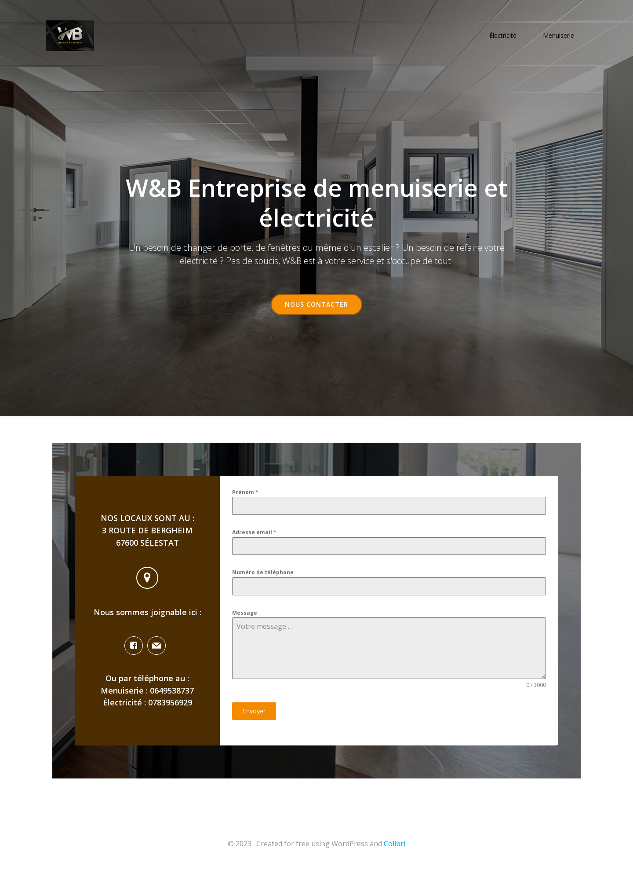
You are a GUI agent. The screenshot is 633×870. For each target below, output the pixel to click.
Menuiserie (558, 35)
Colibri (394, 843)
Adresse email (254, 532)
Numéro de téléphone (263, 572)
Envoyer (254, 711)
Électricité (503, 35)
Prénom (245, 492)
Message (244, 613)
